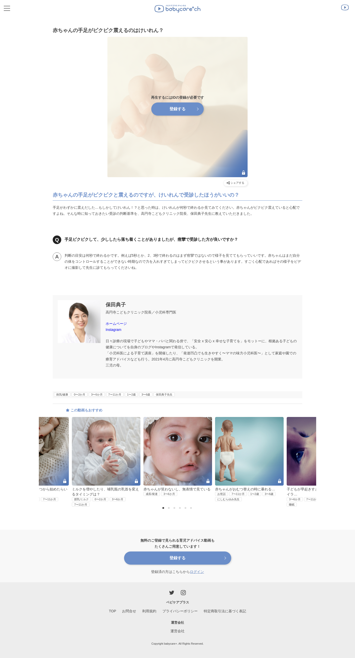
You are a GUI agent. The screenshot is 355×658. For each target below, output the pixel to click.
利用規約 (149, 611)
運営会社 (177, 631)
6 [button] (191, 508)
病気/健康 (62, 394)
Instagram (113, 330)
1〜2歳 (131, 394)
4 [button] (180, 508)
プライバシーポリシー (180, 611)
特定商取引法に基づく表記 (225, 611)
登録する (177, 109)
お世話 (221, 493)
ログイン (197, 572)
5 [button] (186, 508)
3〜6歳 (145, 394)
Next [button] (306, 446)
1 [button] (163, 508)
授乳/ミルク (81, 499)
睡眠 (291, 504)
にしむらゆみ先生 (228, 499)
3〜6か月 (96, 394)
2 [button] (169, 508)
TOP (112, 611)
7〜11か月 (114, 394)
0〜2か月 (79, 394)
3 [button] (174, 508)
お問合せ (129, 611)
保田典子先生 (164, 394)
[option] (178, 457)
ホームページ (116, 324)
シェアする (235, 183)
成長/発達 (152, 493)
